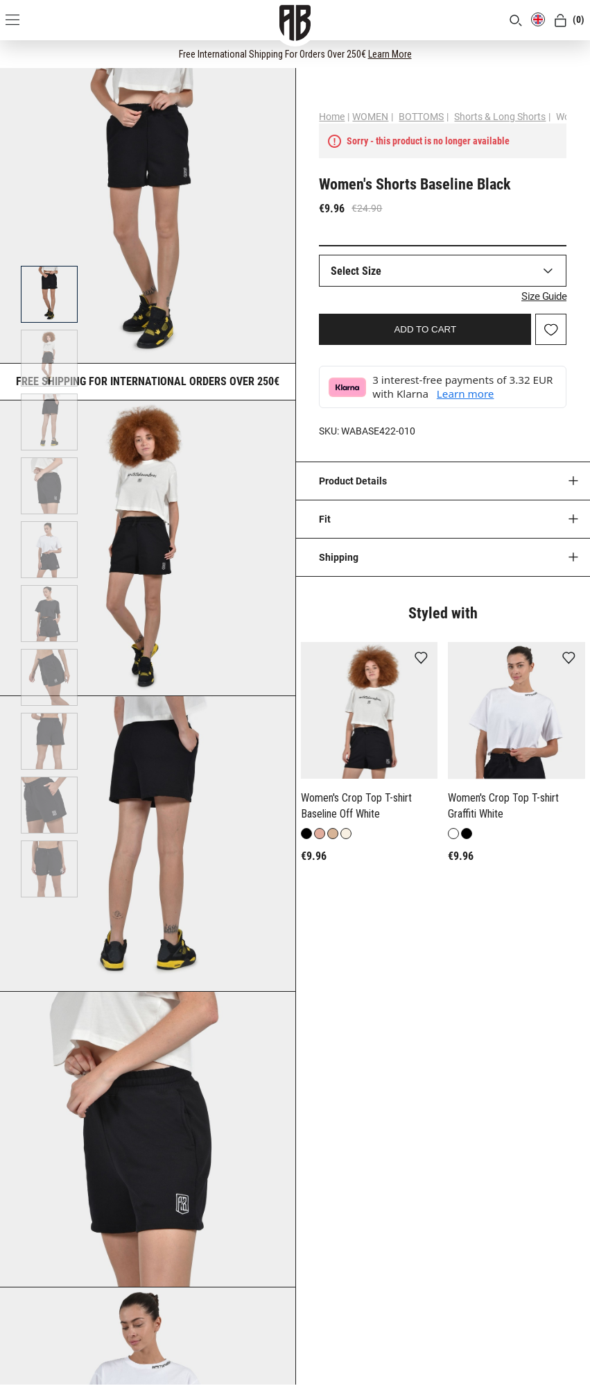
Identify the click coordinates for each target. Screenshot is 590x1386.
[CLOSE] (566, 53)
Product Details (353, 481)
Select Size (356, 271)
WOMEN (370, 116)
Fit (325, 519)
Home (332, 116)
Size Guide (543, 296)
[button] (308, 756)
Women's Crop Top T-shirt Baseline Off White (356, 805)
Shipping (338, 557)
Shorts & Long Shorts (500, 116)
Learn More (390, 54)
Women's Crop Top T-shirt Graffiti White (503, 805)
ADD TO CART (425, 329)
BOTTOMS (421, 116)
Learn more (465, 393)
